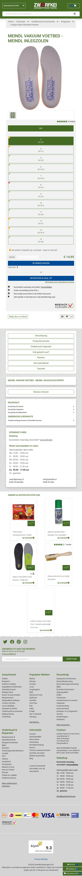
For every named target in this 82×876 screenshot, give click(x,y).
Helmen (5, 759)
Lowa (31, 687)
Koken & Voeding (9, 684)
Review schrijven (41, 392)
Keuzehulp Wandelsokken (17, 412)
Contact (32, 734)
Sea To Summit (35, 714)
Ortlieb (32, 711)
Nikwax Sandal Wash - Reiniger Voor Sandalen (57, 533)
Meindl (32, 679)
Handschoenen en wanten (67, 700)
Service (32, 748)
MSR (31, 692)
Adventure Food (35, 695)
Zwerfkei (32, 700)
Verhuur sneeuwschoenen (39, 750)
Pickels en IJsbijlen (9, 775)
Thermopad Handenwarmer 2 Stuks (22, 533)
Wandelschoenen (9, 689)
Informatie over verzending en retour (59, 282)
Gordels (5, 753)
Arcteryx (32, 684)
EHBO (59, 695)
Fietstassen (61, 698)
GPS (3, 756)
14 (39, 230)
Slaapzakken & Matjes (11, 700)
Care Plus (33, 703)
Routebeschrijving (36, 745)
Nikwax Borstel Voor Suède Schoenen (58, 577)
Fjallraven (33, 698)
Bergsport (6, 681)
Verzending (33, 742)
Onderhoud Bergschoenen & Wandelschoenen (25, 420)
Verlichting (6, 717)
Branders (5, 748)
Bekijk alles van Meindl (18, 317)
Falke (31, 708)
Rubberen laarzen (9, 778)
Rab (31, 706)
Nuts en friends (8, 770)
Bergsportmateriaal (10, 742)
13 (39, 239)
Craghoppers (34, 689)
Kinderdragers (62, 717)
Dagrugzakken (62, 692)
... (27, 21)
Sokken (5, 679)
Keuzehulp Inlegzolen (15, 409)
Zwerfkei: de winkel (36, 753)
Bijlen (59, 687)
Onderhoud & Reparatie (9, 731)
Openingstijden (35, 737)
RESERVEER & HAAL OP (41, 278)
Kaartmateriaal (63, 708)
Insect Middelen (8, 706)
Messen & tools (8, 767)
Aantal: (12, 257)
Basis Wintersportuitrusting (68, 684)
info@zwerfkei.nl (49, 479)
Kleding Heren (7, 692)
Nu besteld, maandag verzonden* (33, 287)
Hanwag (32, 717)
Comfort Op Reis (8, 703)
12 (39, 221)
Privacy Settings (41, 859)
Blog (31, 758)
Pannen (5, 772)
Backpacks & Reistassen (66, 679)
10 (39, 203)
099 (40, 128)
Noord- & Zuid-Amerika (11, 695)
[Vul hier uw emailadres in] (32, 659)
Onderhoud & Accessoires (12, 711)
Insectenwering (63, 706)
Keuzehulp (63, 674)
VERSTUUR (71, 659)
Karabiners (6, 762)
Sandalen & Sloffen (9, 708)
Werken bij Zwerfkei (37, 756)
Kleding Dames (8, 714)
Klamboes (61, 719)
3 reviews (71, 121)
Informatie (35, 729)
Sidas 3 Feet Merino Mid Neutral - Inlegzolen (22, 578)
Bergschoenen (7, 698)
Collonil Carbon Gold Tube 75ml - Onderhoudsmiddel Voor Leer (40, 624)
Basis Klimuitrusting (65, 681)
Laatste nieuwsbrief (37, 766)
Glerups (32, 681)
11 (39, 212)
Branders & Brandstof (65, 689)
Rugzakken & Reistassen (12, 687)
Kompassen (7, 764)
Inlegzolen (61, 703)
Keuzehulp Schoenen (15, 406)
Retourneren (34, 739)
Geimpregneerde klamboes (12, 751)
